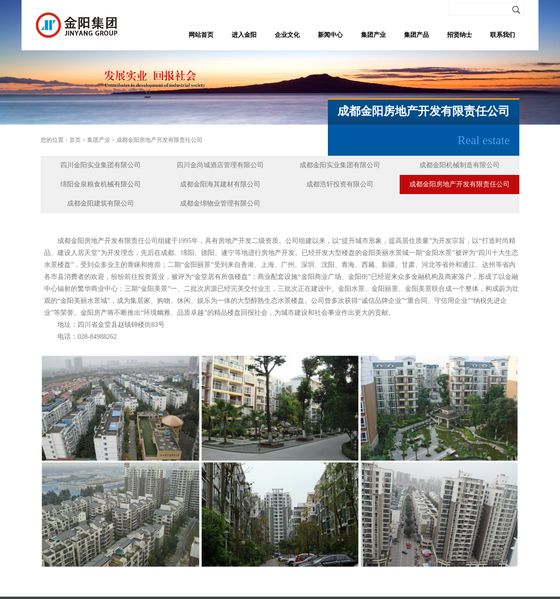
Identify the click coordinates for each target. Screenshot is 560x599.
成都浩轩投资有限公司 (339, 184)
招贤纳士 (459, 34)
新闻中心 (330, 34)
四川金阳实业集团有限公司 (100, 165)
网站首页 (201, 34)
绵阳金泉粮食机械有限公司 (100, 184)
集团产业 (373, 34)
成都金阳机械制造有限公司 (459, 165)
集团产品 (416, 34)
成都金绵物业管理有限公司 (220, 203)
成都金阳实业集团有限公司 (340, 165)
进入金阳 (244, 34)
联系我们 (502, 34)
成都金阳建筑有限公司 (100, 203)
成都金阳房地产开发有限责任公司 (159, 140)
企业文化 (287, 34)
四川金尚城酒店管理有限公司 (220, 165)
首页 (75, 140)
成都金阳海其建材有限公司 (220, 184)
